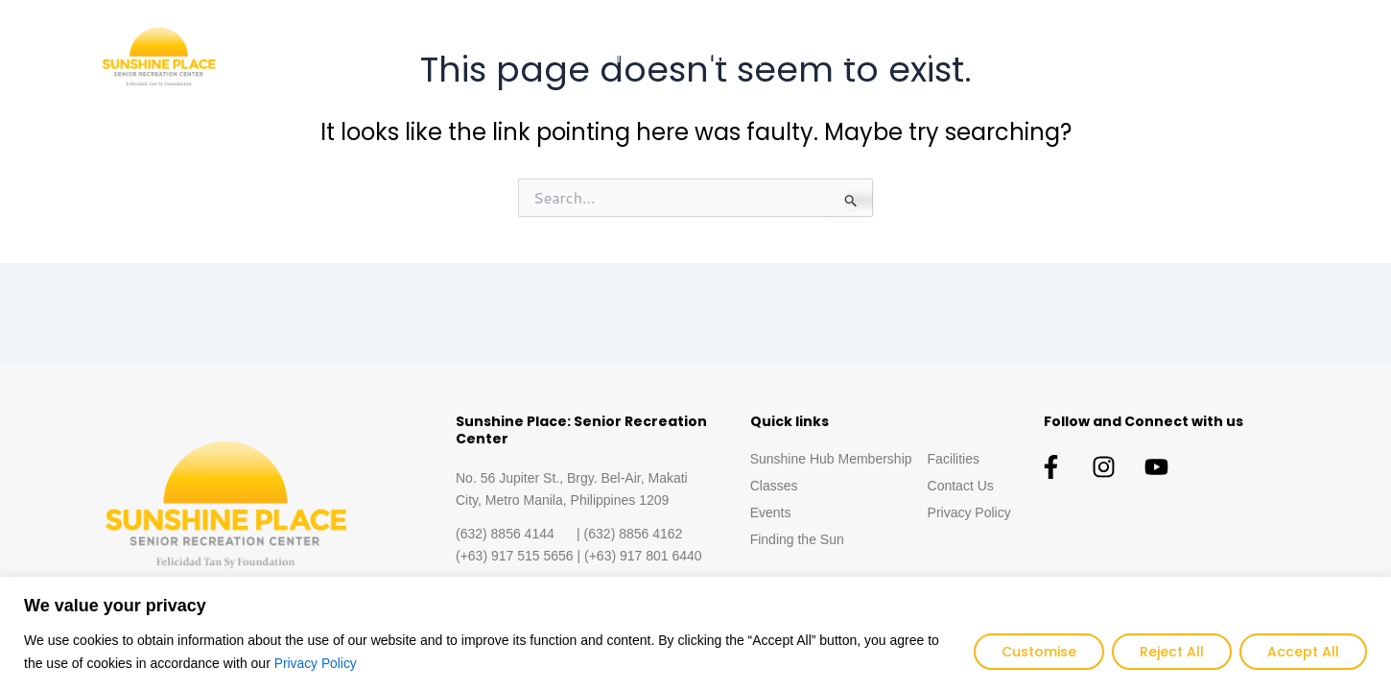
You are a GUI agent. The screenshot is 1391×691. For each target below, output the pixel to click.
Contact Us (961, 485)
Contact (1254, 57)
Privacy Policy (316, 663)
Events (922, 57)
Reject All (1172, 651)
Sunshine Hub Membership (674, 57)
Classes (833, 57)
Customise (1039, 651)
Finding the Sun (1038, 57)
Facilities (1160, 57)
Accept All (1303, 651)
